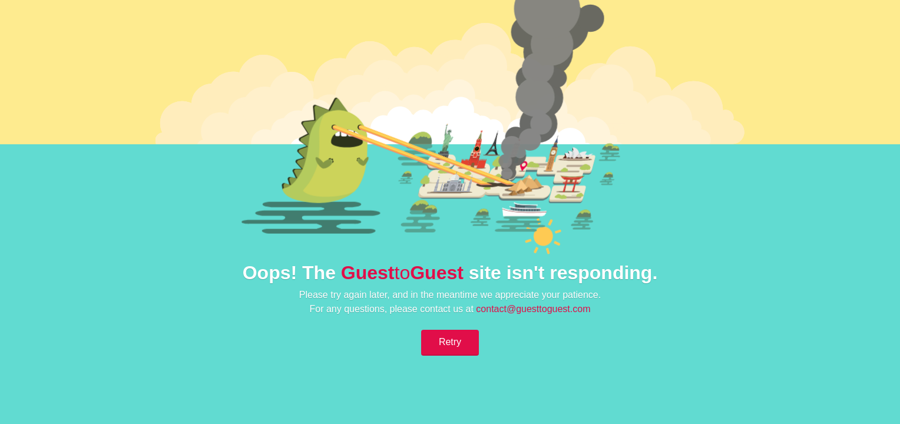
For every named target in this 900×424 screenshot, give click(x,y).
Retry (450, 342)
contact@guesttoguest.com (533, 309)
